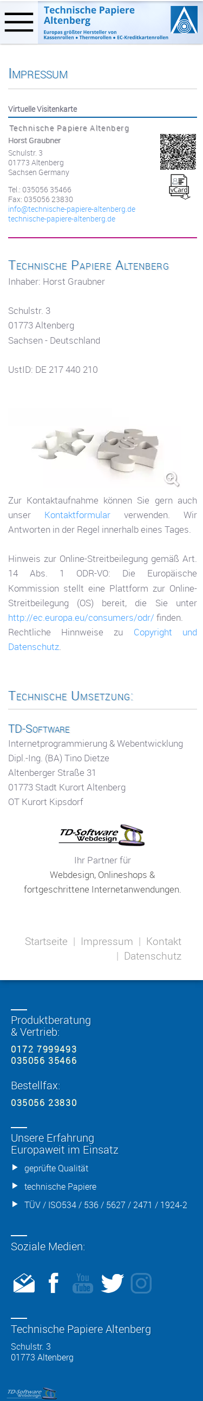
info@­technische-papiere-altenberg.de (71, 209)
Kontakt (163, 941)
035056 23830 (44, 1103)
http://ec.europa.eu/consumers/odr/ (81, 617)
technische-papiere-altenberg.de (61, 218)
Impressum (107, 941)
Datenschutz (152, 956)
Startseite (46, 941)
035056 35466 (44, 1061)
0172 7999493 (44, 1049)
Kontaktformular (77, 514)
